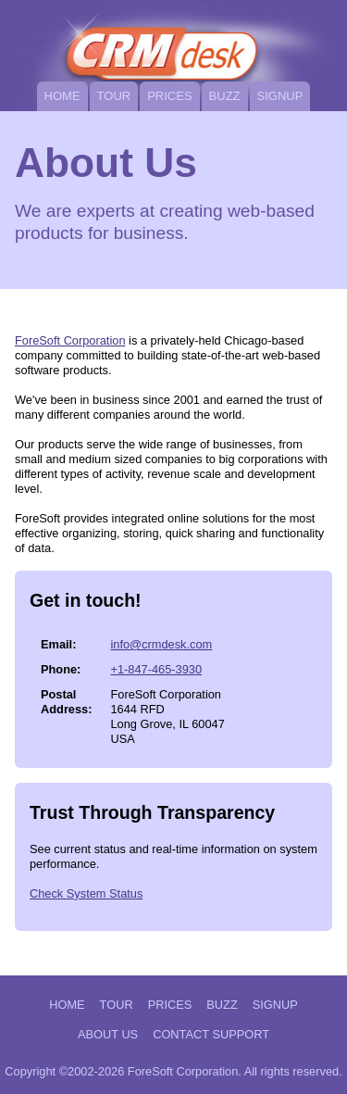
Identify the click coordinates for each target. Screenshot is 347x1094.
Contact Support (211, 1034)
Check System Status (86, 893)
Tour (114, 96)
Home (62, 96)
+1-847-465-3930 (156, 669)
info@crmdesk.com (161, 644)
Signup (280, 96)
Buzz (225, 96)
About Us (108, 1034)
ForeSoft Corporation (70, 340)
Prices (169, 96)
